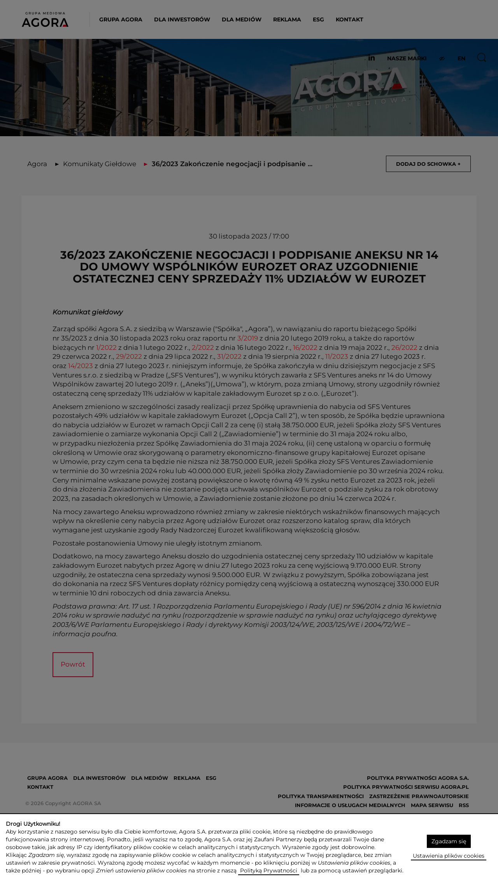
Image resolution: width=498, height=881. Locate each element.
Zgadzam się (448, 841)
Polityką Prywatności (268, 870)
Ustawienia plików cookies (448, 855)
